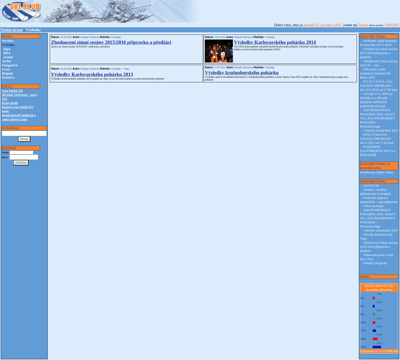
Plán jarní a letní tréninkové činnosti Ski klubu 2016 (375, 73)
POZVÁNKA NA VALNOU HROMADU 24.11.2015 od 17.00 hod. (377, 139)
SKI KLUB (371, 185)
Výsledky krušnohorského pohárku (242, 72)
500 (379, 294)
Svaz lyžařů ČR (12, 91)
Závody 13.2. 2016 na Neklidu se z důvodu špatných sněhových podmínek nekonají (376, 100)
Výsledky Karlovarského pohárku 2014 (275, 42)
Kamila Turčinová (90, 37)
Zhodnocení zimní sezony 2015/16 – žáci (379, 63)
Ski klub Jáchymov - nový (19, 95)
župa (7, 49)
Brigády (7, 73)
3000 (379, 326)
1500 (379, 310)
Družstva (8, 77)
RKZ (7, 53)
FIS (4, 99)
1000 (379, 302)
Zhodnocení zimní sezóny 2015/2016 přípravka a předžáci (111, 42)
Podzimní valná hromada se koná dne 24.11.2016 (378, 43)
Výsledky (116, 37)
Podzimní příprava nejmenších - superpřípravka (379, 200)
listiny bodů (10, 103)
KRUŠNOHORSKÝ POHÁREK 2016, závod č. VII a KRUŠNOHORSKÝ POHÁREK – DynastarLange (378, 118)
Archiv (6, 61)
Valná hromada (373, 206)
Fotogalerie (10, 65)
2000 (379, 318)
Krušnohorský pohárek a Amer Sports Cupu (19, 117)
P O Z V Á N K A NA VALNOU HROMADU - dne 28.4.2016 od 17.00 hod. (379, 86)
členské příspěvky (376, 263)
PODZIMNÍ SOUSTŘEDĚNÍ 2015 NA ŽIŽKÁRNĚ (377, 151)
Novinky (8, 41)
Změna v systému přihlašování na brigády (375, 192)
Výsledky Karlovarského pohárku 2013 (92, 74)
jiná (379, 343)
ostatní (8, 57)
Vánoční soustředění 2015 (381, 130)
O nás (6, 69)
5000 (379, 335)
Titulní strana (11, 30)
